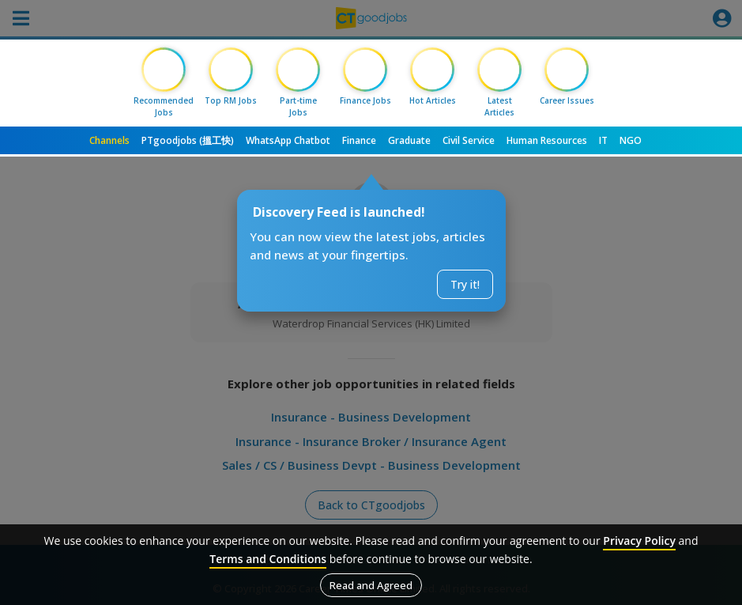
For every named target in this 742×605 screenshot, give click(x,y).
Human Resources (547, 140)
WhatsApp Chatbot (288, 140)
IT (603, 140)
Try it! (465, 284)
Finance (359, 140)
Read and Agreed (371, 585)
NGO (631, 140)
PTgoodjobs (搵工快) (187, 140)
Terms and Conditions (267, 558)
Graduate (409, 140)
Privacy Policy (639, 540)
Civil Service (469, 140)
